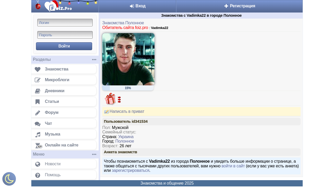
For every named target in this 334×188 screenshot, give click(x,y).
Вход (137, 6)
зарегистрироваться (130, 170)
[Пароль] (65, 35)
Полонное (124, 141)
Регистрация (239, 6)
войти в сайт (233, 166)
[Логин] (65, 22)
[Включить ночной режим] (9, 180)
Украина (126, 136)
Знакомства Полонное (123, 23)
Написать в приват (123, 111)
